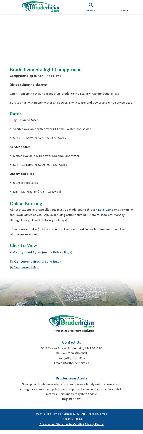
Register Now (71, 402)
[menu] (124, 7)
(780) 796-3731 (76, 357)
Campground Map (25, 263)
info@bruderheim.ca (76, 366)
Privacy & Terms (71, 422)
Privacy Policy (94, 428)
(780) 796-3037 (74, 362)
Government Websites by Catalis (61, 428)
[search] (91, 7)
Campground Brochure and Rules (37, 258)
